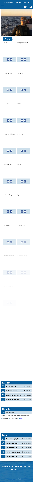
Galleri (7, 39)
